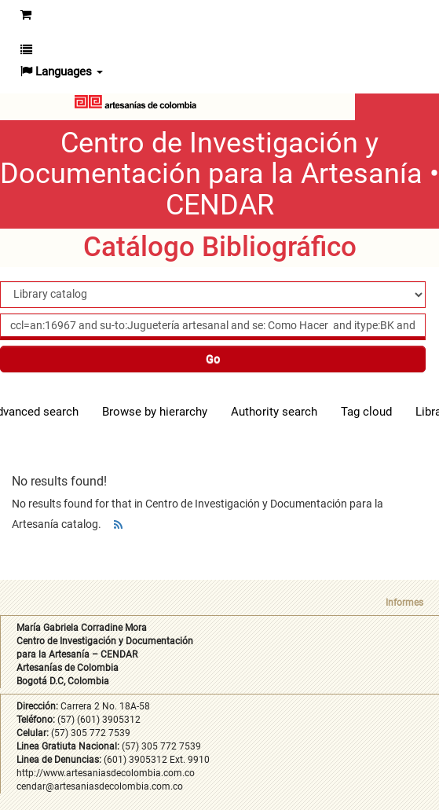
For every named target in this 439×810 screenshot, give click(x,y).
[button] (26, 50)
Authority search (274, 412)
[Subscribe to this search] (118, 524)
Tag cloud (366, 412)
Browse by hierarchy (154, 412)
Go (213, 359)
